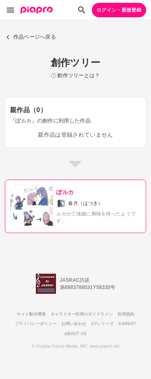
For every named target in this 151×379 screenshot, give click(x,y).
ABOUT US (75, 334)
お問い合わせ (73, 324)
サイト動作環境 (31, 314)
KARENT (127, 324)
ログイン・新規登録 (119, 10)
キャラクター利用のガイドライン (82, 314)
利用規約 (126, 314)
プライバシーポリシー (35, 324)
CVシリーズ (102, 324)
